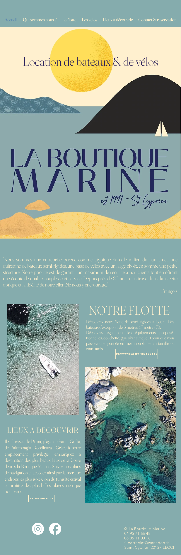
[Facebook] (55, 529)
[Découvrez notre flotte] (136, 354)
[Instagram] (38, 529)
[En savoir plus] (41, 498)
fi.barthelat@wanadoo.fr (146, 542)
